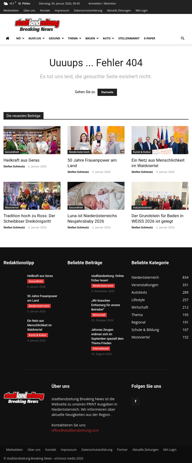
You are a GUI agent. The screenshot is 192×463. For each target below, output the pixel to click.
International (100, 348)
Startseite (107, 92)
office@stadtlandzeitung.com (75, 430)
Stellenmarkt (129, 38)
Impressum (62, 10)
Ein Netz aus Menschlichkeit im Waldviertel (39, 325)
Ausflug (36, 38)
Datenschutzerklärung (88, 10)
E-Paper (149, 38)
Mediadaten (11, 10)
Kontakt (45, 10)
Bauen (92, 38)
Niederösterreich (79, 152)
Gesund (56, 38)
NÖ (20, 38)
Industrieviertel (142, 207)
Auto (108, 38)
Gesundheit (12, 152)
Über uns (29, 10)
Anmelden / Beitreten (102, 3)
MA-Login (142, 10)
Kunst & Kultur (142, 152)
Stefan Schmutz (14, 166)
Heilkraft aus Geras (22, 160)
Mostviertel (12, 207)
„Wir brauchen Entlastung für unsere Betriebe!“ (105, 305)
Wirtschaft (99, 315)
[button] (182, 38)
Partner (122, 450)
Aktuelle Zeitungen (119, 10)
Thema (75, 38)
